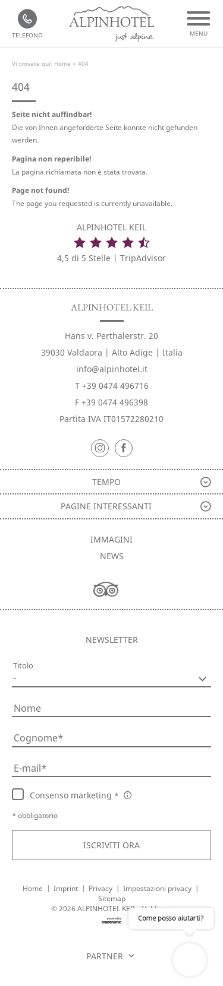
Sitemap (111, 898)
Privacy (101, 888)
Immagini (111, 539)
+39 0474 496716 (115, 385)
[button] (111, 845)
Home (63, 63)
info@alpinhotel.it (111, 369)
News (112, 556)
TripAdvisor (143, 258)
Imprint (67, 888)
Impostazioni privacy (158, 888)
